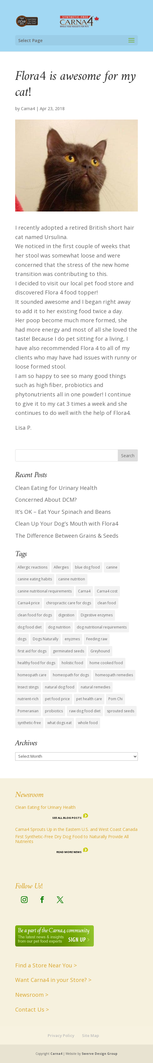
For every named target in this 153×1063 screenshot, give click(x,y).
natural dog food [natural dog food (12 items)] (59, 687)
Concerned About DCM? (46, 499)
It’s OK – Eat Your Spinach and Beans (63, 511)
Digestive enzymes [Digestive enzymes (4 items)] (97, 615)
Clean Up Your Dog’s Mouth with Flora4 (66, 523)
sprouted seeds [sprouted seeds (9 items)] (120, 711)
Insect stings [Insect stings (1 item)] (28, 687)
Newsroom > (31, 994)
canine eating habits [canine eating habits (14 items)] (35, 579)
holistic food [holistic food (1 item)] (72, 662)
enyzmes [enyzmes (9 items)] (72, 638)
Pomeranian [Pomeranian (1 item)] (28, 711)
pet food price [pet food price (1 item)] (57, 698)
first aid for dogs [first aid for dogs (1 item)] (32, 651)
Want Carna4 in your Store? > (53, 979)
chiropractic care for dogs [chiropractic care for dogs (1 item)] (68, 602)
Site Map (90, 1035)
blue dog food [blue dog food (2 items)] (87, 567)
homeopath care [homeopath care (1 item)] (32, 674)
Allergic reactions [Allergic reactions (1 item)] (32, 567)
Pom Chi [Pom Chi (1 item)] (115, 698)
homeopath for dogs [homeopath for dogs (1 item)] (71, 674)
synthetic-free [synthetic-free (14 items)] (29, 722)
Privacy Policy (61, 1035)
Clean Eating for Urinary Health (56, 487)
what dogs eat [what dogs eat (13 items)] (59, 722)
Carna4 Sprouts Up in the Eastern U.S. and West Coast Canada (76, 829)
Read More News (69, 852)
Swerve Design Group (99, 1054)
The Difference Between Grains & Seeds (66, 535)
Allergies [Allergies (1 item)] (61, 567)
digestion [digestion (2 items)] (66, 615)
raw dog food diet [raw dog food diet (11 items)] (84, 711)
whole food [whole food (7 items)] (88, 722)
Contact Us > (32, 1009)
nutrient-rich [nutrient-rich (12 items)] (28, 698)
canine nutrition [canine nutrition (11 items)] (71, 579)
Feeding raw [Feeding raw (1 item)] (96, 638)
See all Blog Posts (67, 818)
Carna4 (28, 108)
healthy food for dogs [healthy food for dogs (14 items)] (36, 662)
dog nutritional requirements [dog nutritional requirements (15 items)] (102, 627)
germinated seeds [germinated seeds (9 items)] (68, 651)
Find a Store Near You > (46, 965)
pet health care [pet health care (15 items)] (89, 698)
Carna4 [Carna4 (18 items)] (84, 591)
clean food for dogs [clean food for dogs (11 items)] (35, 615)
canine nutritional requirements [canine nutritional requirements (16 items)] (45, 591)
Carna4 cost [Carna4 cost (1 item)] (107, 591)
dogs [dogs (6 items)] (22, 638)
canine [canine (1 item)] (111, 567)
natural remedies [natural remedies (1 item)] (95, 687)
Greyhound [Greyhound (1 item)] (100, 651)
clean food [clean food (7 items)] (106, 602)
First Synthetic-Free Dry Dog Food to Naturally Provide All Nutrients (72, 839)
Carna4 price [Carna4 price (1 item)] (29, 602)
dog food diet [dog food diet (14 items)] (30, 627)
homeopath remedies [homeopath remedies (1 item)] (114, 674)
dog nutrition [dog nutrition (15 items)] (59, 627)
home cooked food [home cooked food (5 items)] (106, 662)
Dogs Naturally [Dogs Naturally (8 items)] (45, 638)
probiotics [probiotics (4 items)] (54, 711)
